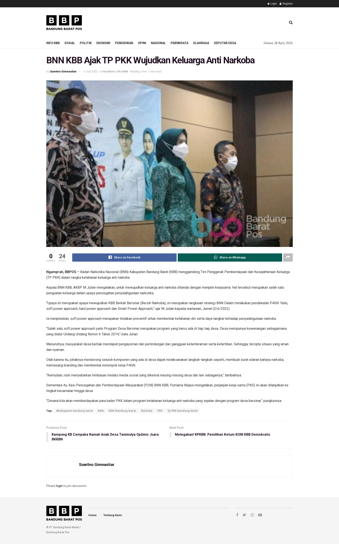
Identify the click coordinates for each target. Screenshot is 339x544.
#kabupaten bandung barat (74, 410)
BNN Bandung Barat (122, 410)
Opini (142, 43)
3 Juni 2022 (91, 71)
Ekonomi (103, 43)
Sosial (69, 43)
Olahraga (201, 43)
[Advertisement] (204, 22)
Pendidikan (124, 43)
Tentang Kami (112, 515)
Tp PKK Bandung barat (183, 410)
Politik (86, 43)
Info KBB (53, 43)
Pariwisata (179, 43)
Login (272, 3)
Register (286, 3)
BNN (101, 410)
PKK (160, 410)
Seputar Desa (225, 43)
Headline (108, 71)
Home (92, 515)
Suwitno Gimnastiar (63, 71)
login (59, 486)
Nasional (158, 43)
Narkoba (146, 410)
